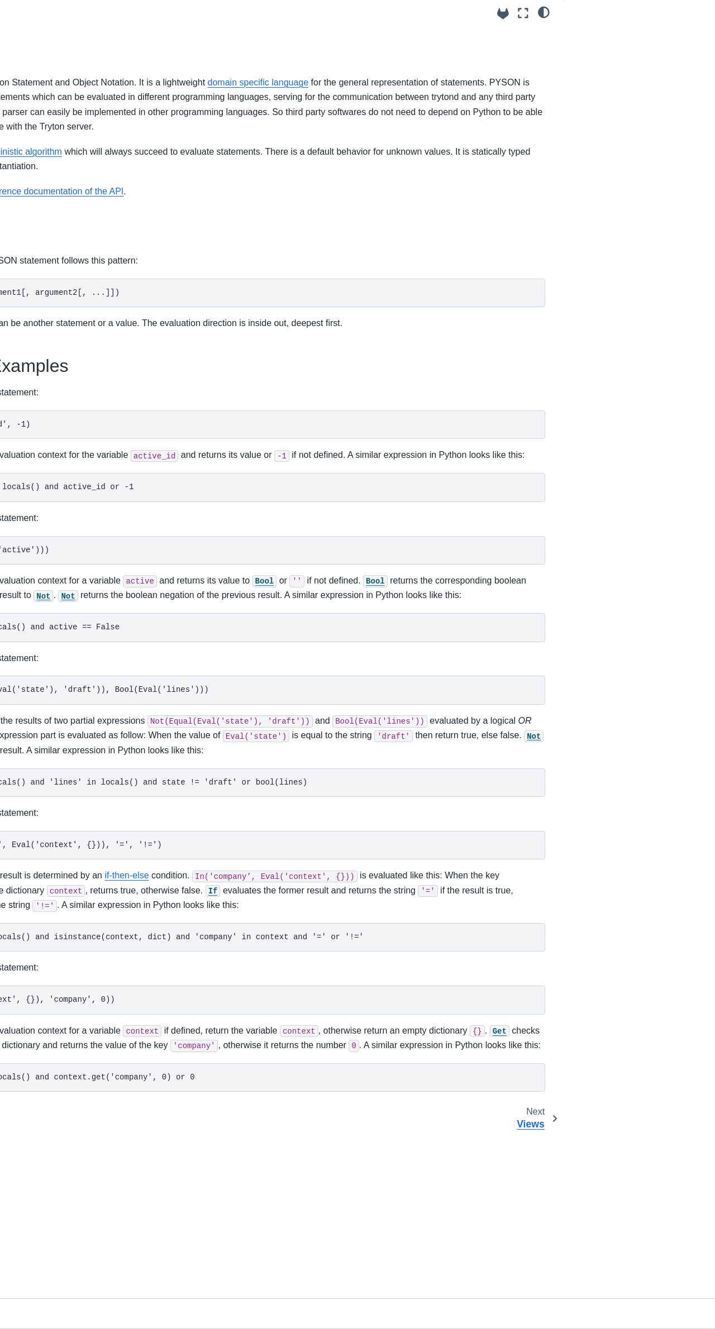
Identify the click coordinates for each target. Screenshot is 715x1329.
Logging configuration (62, 150)
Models (36, 221)
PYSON (37, 292)
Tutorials (30, 611)
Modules (38, 203)
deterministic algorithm (256, 181)
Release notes (40, 629)
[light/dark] (543, 11)
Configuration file (53, 115)
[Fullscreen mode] (523, 13)
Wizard (36, 362)
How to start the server (63, 168)
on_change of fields (58, 256)
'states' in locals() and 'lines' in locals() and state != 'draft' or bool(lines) (357, 885)
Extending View (51, 327)
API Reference (41, 575)
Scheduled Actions (56, 451)
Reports (37, 380)
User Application (52, 540)
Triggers (38, 487)
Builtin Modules (42, 593)
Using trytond (41, 79)
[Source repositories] (503, 13)
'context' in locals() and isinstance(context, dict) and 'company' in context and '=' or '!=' (357, 1069)
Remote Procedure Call (65, 522)
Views (34, 309)
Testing (36, 558)
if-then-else (365, 978)
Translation (43, 398)
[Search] (71, 51)
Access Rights (48, 185)
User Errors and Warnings (69, 416)
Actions (36, 345)
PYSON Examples (605, 49)
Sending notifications (60, 433)
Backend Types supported (69, 504)
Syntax (586, 34)
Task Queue (44, 469)
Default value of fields (62, 239)
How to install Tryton (59, 97)
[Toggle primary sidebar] (162, 13)
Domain (37, 274)
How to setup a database (67, 132)
